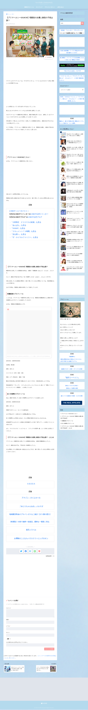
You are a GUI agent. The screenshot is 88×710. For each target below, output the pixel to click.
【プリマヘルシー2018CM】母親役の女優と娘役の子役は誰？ (72, 417)
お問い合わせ (60, 7)
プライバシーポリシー (50, 7)
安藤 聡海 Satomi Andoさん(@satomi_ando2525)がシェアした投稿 (21, 356)
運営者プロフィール (29, 7)
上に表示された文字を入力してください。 (17, 642)
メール (8, 626)
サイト (8, 633)
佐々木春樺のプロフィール (67, 424)
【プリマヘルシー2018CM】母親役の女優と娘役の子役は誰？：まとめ (72, 427)
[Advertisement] (30, 70)
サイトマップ (39, 7)
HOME (44, 704)
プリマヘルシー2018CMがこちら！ (69, 414)
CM (53, 556)
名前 (7, 620)
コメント (8, 608)
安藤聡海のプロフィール (67, 421)
